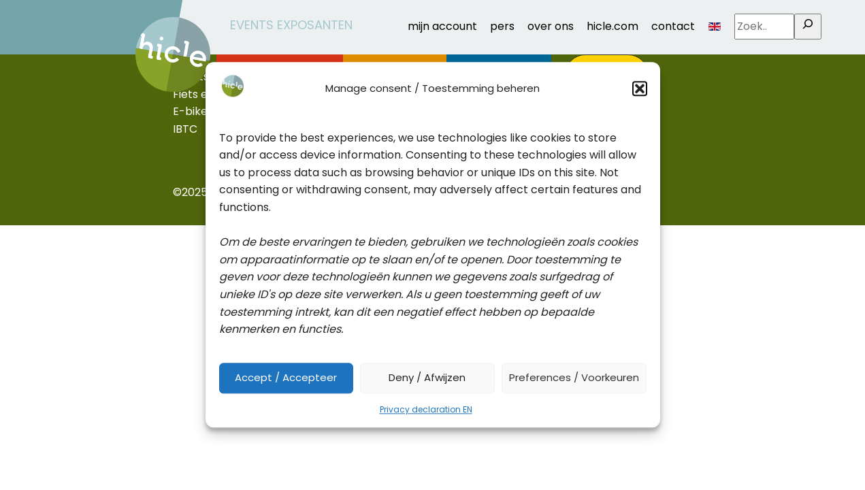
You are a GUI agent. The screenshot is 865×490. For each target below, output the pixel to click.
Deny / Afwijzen (427, 378)
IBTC (185, 129)
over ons (550, 26)
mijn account (442, 26)
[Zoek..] (807, 26)
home (151, 20)
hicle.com (612, 26)
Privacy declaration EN (426, 409)
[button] (640, 88)
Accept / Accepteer (286, 378)
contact (673, 26)
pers (502, 26)
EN (714, 26)
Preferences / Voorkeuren (574, 378)
